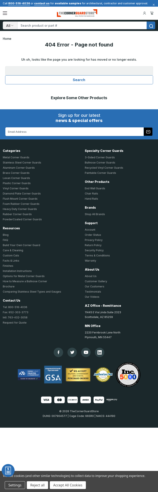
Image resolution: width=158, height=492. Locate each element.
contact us (42, 3)
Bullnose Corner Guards (100, 162)
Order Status (93, 234)
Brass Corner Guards (16, 172)
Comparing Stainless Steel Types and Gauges (32, 291)
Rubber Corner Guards (17, 214)
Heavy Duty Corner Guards (20, 209)
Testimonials (93, 291)
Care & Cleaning (13, 250)
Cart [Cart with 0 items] (152, 13)
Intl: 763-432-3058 (15, 317)
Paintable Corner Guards (100, 172)
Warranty (90, 260)
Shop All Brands (95, 214)
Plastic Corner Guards (17, 183)
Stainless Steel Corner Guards (22, 162)
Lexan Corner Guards (16, 178)
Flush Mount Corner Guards (20, 198)
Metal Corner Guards (16, 157)
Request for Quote (15, 322)
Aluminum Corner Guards (19, 167)
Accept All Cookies (67, 485)
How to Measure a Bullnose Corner (25, 281)
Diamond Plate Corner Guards (22, 193)
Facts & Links (11, 260)
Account (90, 229)
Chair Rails (91, 193)
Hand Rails (91, 198)
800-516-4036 (19, 3)
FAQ (5, 240)
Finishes (8, 265)
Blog (6, 234)
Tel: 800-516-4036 (15, 307)
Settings (14, 485)
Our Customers (94, 286)
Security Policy (94, 250)
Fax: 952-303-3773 (15, 312)
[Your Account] (144, 13)
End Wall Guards (95, 188)
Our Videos (92, 296)
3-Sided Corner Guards (100, 157)
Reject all (37, 485)
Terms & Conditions (97, 255)
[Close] (153, 5)
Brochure (9, 286)
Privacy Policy (94, 240)
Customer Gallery (96, 281)
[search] (151, 25)
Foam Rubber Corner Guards (21, 203)
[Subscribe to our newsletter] (148, 131)
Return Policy (93, 245)
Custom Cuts (11, 255)
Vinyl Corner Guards (16, 188)
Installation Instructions (17, 271)
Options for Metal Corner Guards (24, 276)
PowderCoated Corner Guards (22, 219)
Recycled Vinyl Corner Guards (104, 167)
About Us (91, 276)
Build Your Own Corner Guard (21, 245)
